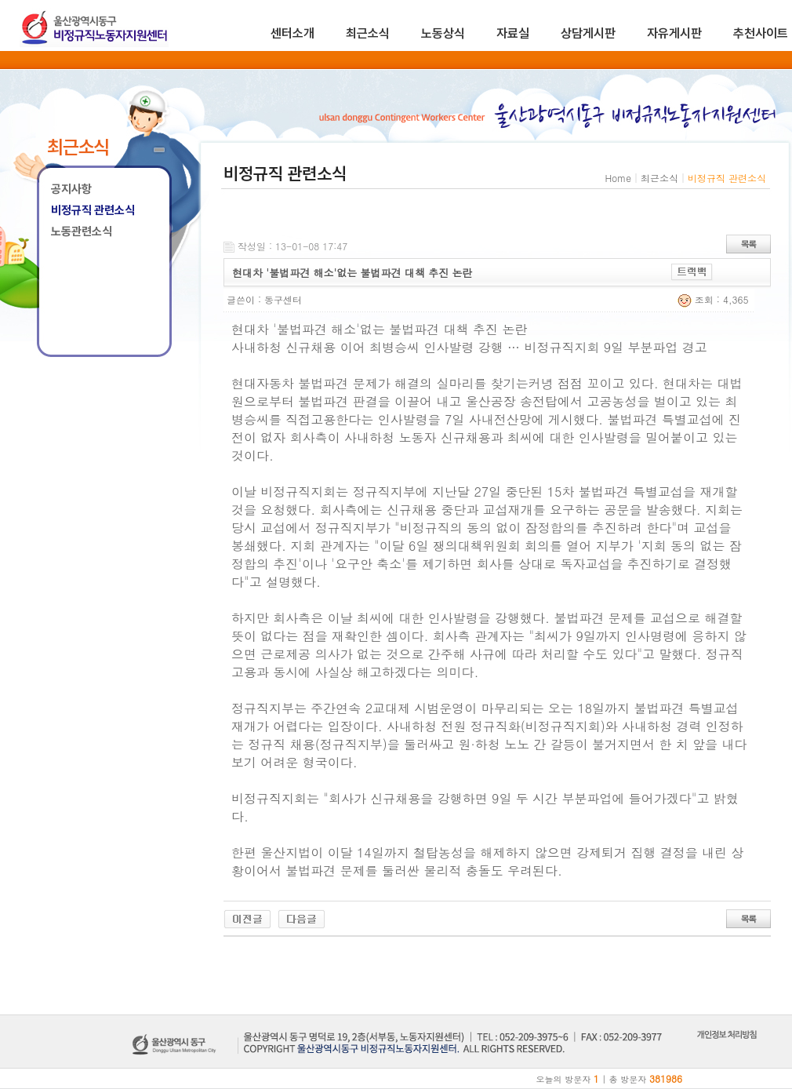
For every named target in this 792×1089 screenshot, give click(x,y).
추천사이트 (760, 33)
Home (618, 177)
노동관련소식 (81, 231)
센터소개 (292, 33)
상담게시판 (588, 33)
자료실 (512, 33)
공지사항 (71, 189)
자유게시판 (674, 33)
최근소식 (368, 33)
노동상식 (443, 33)
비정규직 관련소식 (93, 210)
